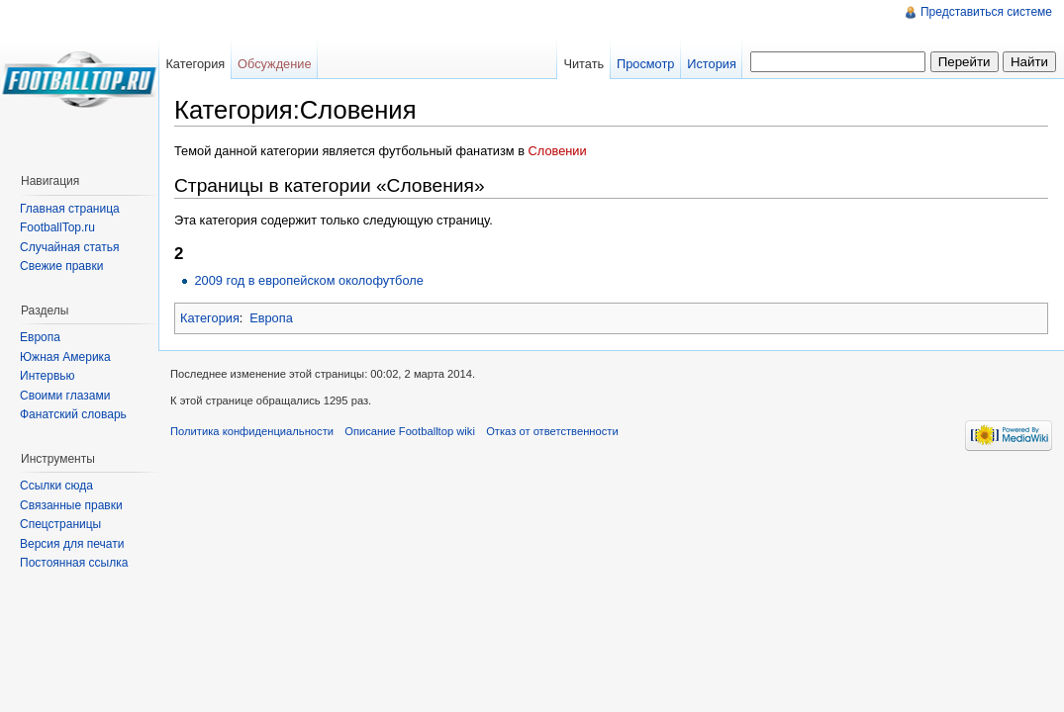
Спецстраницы (60, 524)
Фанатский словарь (73, 414)
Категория (210, 318)
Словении (558, 150)
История (711, 63)
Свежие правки (61, 266)
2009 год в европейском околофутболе (308, 280)
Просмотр (645, 63)
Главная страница (70, 209)
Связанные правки (71, 505)
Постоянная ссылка (74, 563)
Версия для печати (72, 544)
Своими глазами (65, 395)
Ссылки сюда (56, 485)
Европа (271, 318)
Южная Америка (65, 357)
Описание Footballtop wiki (409, 431)
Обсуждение (275, 63)
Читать (583, 63)
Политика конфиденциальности (252, 431)
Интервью (47, 376)
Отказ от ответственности (552, 431)
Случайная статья (69, 247)
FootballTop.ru (57, 227)
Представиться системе (986, 12)
